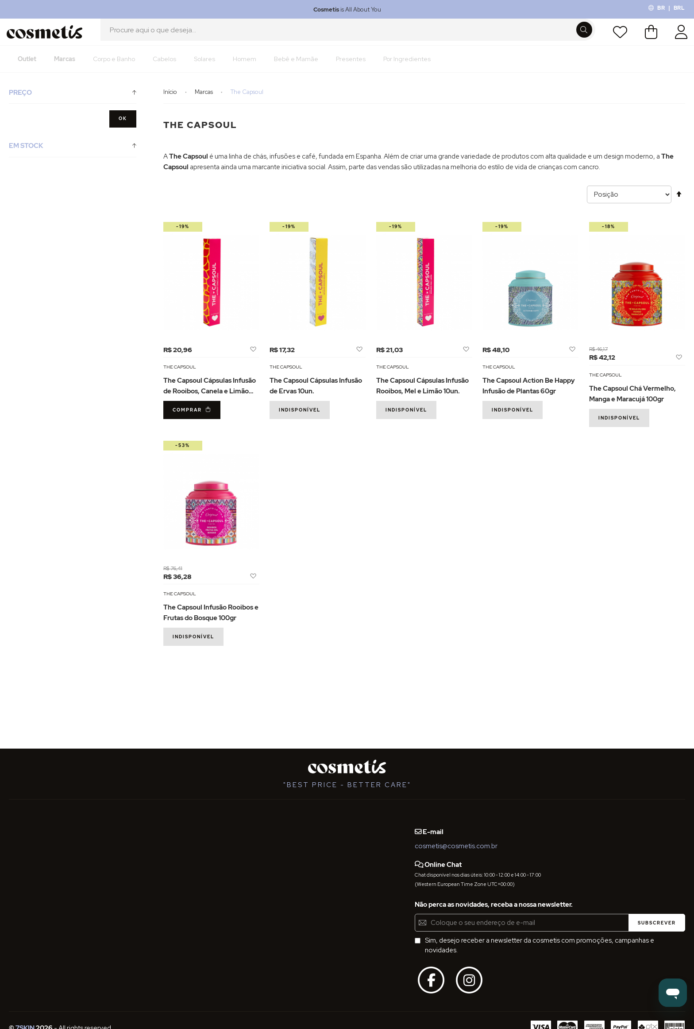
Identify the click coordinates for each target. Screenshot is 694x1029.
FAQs (17, 839)
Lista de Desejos (617, 37)
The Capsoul (179, 376)
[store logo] (47, 36)
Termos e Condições (40, 854)
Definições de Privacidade (48, 871)
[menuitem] (27, 68)
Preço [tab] (20, 102)
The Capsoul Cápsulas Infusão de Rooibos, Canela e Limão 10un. (209, 401)
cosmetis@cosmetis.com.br (456, 846)
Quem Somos (30, 822)
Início (170, 101)
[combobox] (348, 37)
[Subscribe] (656, 923)
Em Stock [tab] (26, 155)
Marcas (204, 101)
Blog (113, 822)
